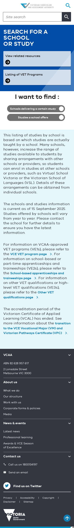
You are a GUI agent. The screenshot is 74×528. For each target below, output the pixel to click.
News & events (14, 423)
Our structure (12, 396)
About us (10, 382)
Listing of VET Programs (24, 74)
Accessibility (27, 498)
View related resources (22, 56)
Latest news (11, 431)
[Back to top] (67, 518)
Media (7, 414)
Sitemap (28, 502)
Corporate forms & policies (21, 408)
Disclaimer (9, 502)
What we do (11, 390)
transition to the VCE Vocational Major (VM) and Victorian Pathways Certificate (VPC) (37, 328)
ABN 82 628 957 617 (16, 363)
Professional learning (18, 437)
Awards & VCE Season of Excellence (18, 445)
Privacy (7, 498)
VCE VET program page (28, 254)
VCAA (7, 355)
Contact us (12, 456)
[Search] (32, 17)
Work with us (12, 402)
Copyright (48, 498)
